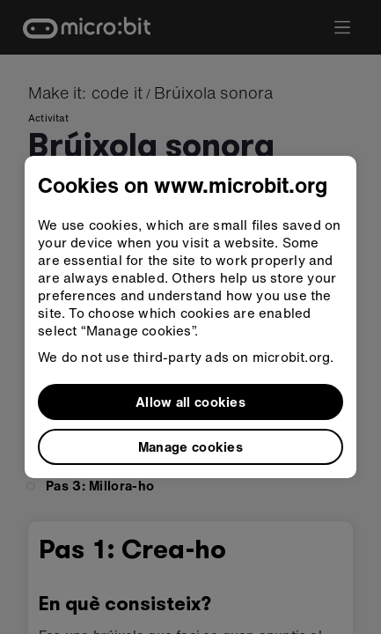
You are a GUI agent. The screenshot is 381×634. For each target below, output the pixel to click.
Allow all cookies (190, 401)
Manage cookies (190, 446)
